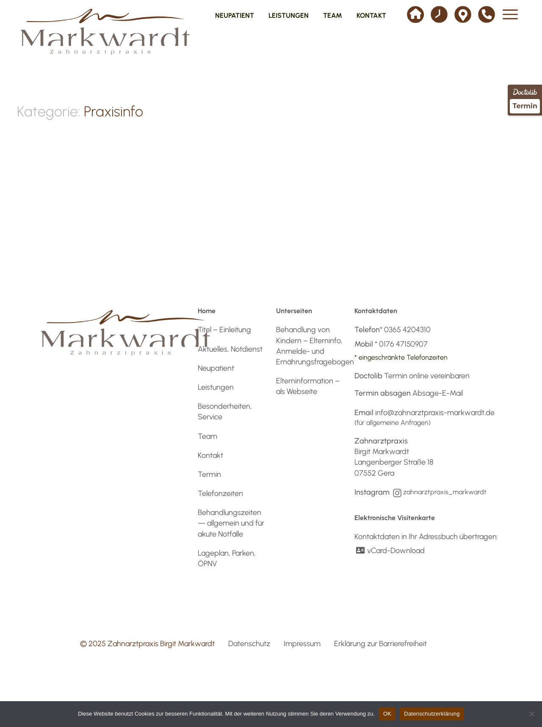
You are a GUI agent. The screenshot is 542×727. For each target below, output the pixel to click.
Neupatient (216, 368)
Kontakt (210, 455)
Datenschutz (249, 643)
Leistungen (216, 387)
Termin (209, 474)
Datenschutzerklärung (431, 713)
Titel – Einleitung (224, 329)
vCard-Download (389, 550)
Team (207, 436)
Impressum (302, 643)
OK (387, 713)
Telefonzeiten (220, 493)
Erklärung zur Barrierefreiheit (380, 643)
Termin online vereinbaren (427, 375)
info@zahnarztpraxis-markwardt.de (435, 412)
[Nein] (531, 714)
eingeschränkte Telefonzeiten (403, 357)
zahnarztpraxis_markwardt (445, 492)
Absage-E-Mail (437, 393)
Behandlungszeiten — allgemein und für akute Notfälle (231, 523)
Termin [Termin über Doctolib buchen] (524, 106)
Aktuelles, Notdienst (230, 349)
